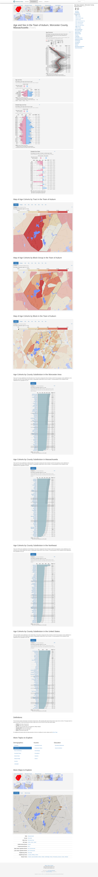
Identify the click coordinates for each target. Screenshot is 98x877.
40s (32, 204)
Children (16, 204)
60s (39, 204)
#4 (54, 151)
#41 (54, 470)
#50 (54, 556)
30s (28, 204)
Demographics (33, 1)
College (21, 204)
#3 (39, 104)
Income (41, 1)
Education (46, 1)
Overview (27, 1)
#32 (54, 385)
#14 (71, 265)
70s (42, 204)
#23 (71, 323)
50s (35, 204)
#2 (39, 79)
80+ (45, 204)
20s (25, 204)
